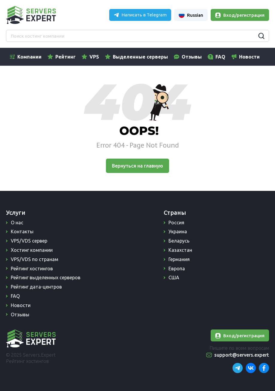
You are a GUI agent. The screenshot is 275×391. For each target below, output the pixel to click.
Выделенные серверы (140, 56)
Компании (29, 56)
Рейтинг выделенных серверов (45, 277)
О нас (17, 222)
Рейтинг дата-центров (36, 286)
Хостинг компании (32, 250)
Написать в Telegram (144, 14)
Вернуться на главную (137, 165)
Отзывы (192, 56)
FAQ (220, 56)
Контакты (22, 231)
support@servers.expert (241, 355)
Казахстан (180, 250)
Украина (177, 231)
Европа (176, 268)
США (173, 277)
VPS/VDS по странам (34, 259)
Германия (179, 259)
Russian (191, 15)
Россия (176, 222)
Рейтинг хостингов (32, 268)
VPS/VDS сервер (29, 240)
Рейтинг (65, 56)
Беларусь (178, 240)
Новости (249, 56)
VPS (94, 56)
